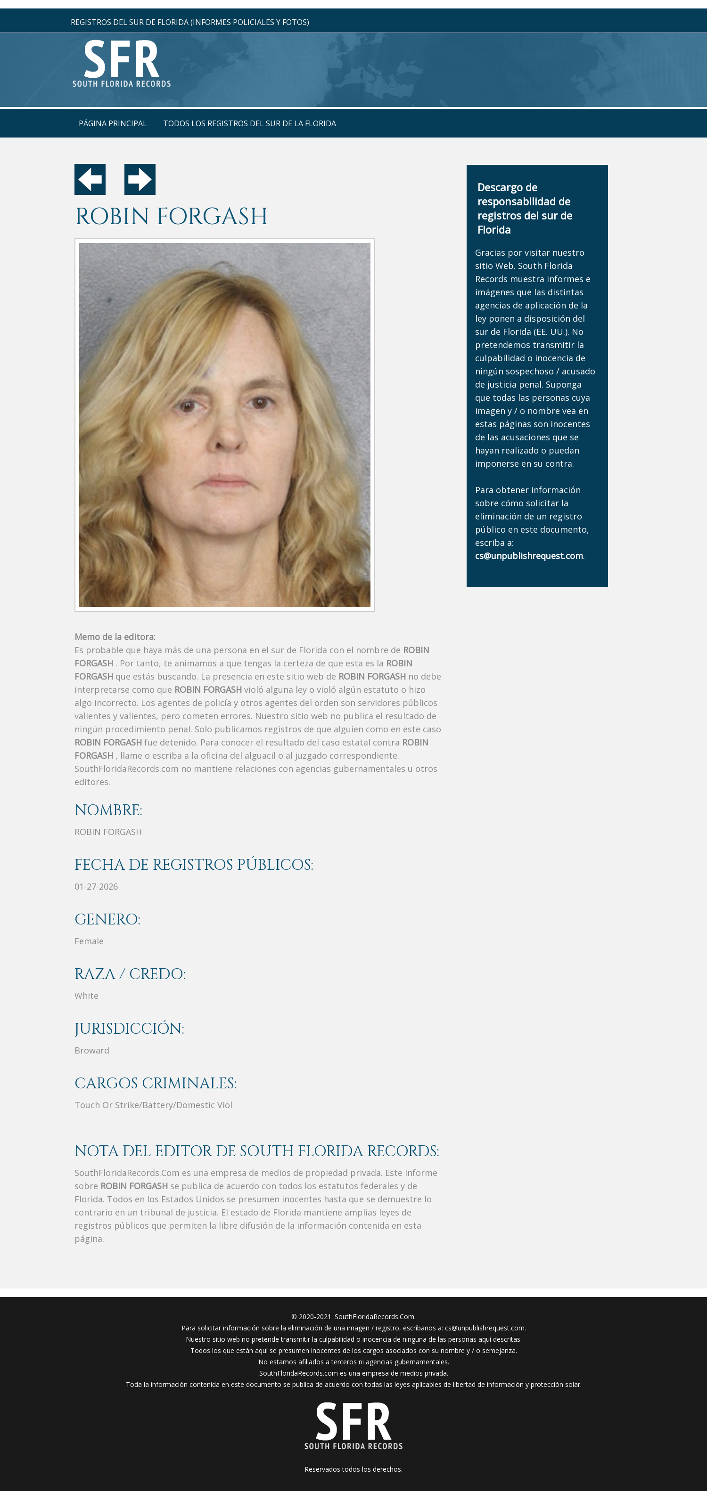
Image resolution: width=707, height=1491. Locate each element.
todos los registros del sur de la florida (249, 123)
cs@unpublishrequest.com (485, 1327)
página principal (113, 123)
